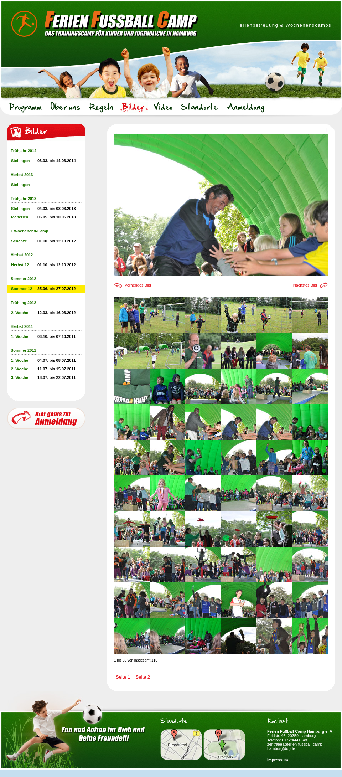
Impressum (277, 760)
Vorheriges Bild (138, 285)
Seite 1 (123, 677)
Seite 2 (142, 677)
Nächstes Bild (305, 285)
